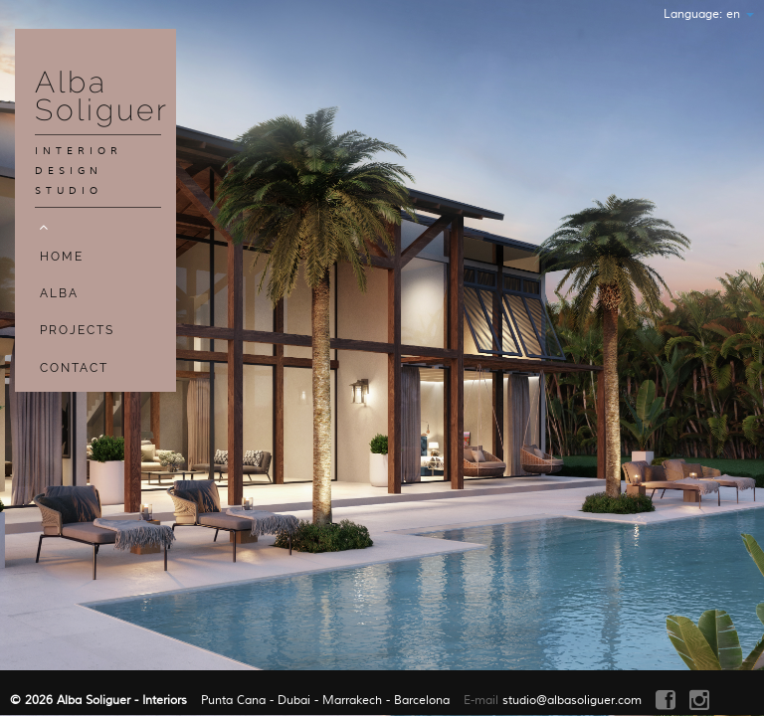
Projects (77, 330)
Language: (709, 14)
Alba (59, 293)
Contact (74, 368)
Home (62, 257)
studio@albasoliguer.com (572, 700)
